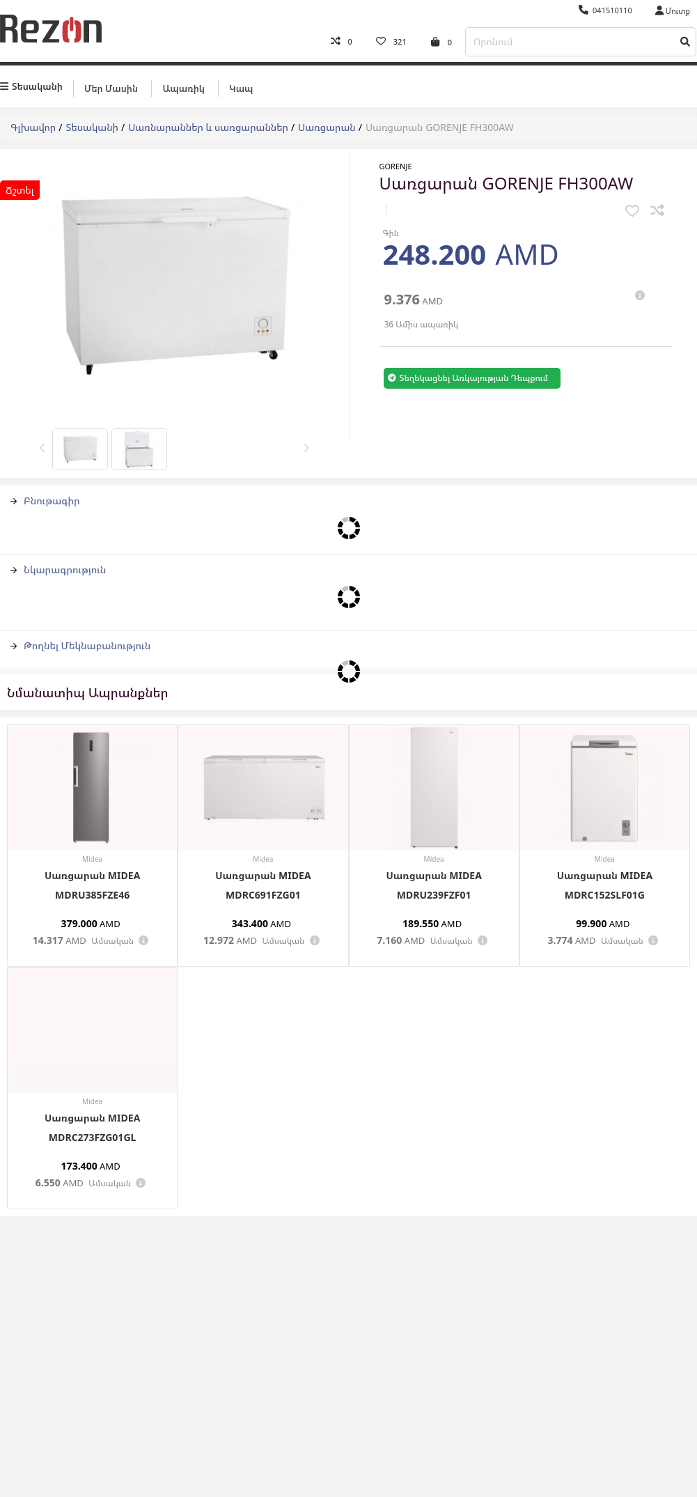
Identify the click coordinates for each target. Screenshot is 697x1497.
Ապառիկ (183, 88)
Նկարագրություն (58, 569)
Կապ (241, 88)
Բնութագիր (45, 500)
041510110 (605, 10)
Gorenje (395, 166)
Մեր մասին (111, 88)
